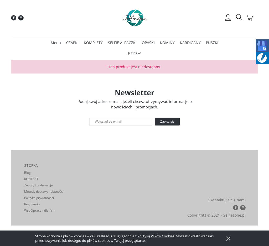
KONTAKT (31, 179)
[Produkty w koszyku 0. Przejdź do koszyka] (250, 20)
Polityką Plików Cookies (155, 236)
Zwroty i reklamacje (38, 185)
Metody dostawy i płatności (44, 191)
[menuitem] (56, 42)
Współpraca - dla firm (39, 210)
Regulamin (32, 204)
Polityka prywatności (39, 198)
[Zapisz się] (167, 121)
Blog (27, 172)
